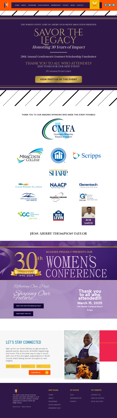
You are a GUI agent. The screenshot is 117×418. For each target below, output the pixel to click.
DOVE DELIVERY (97, 401)
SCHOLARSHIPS (54, 405)
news (73, 5)
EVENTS (73, 401)
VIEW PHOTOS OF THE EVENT (58, 79)
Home (17, 5)
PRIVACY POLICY (16, 406)
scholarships (43, 5)
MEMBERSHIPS (76, 398)
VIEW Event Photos (23, 314)
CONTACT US (95, 395)
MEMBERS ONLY (54, 408)
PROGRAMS (52, 401)
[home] (6, 5)
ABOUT (23, 5)
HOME (50, 395)
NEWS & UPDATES (97, 398)
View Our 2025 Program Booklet (28, 306)
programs (32, 5)
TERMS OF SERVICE (26, 406)
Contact (80, 5)
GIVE (72, 395)
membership (56, 5)
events (66, 5)
